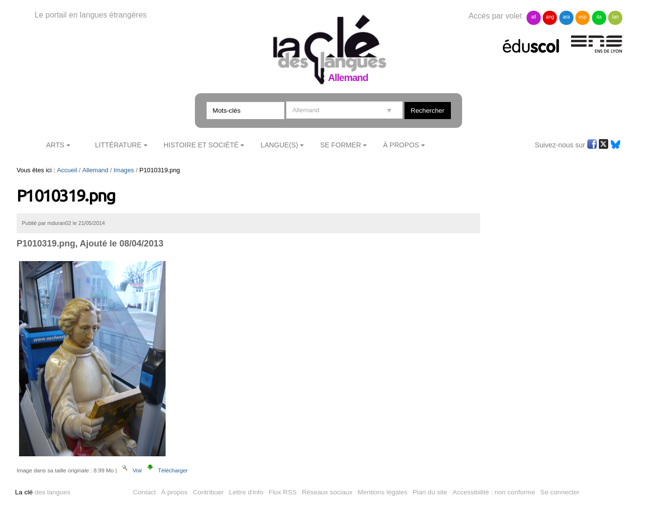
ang (550, 17)
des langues (42, 492)
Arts (55, 145)
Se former (340, 145)
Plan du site (430, 492)
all (533, 17)
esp (583, 17)
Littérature (118, 145)
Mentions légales (382, 492)
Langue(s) (279, 145)
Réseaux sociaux (327, 492)
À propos (174, 492)
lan (615, 17)
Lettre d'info (246, 492)
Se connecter (559, 492)
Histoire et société (201, 145)
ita (599, 17)
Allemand (95, 170)
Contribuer (208, 492)
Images (124, 170)
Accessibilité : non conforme (493, 492)
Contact (144, 492)
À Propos (401, 145)
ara (566, 17)
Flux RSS (283, 492)
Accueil (67, 170)
